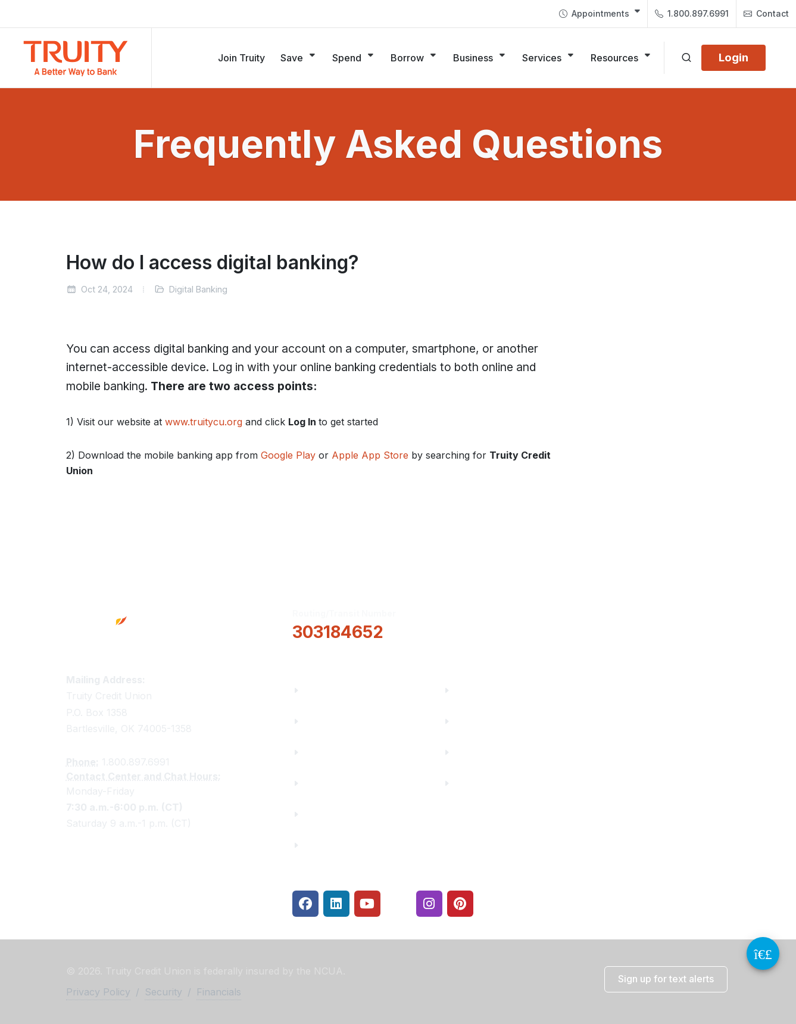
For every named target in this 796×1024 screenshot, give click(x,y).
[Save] (298, 58)
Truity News (332, 721)
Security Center (491, 783)
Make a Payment (494, 721)
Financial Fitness (495, 690)
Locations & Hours (650, 622)
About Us (326, 690)
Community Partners (353, 783)
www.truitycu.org (203, 422)
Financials (328, 845)
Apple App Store (370, 455)
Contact (766, 13)
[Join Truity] (241, 58)
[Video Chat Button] (763, 953)
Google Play (288, 455)
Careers (322, 752)
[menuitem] (599, 13)
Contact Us (330, 814)
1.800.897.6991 (692, 13)
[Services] (548, 58)
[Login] (733, 58)
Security (163, 992)
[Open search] (686, 58)
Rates (468, 752)
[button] (503, 623)
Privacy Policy (98, 992)
